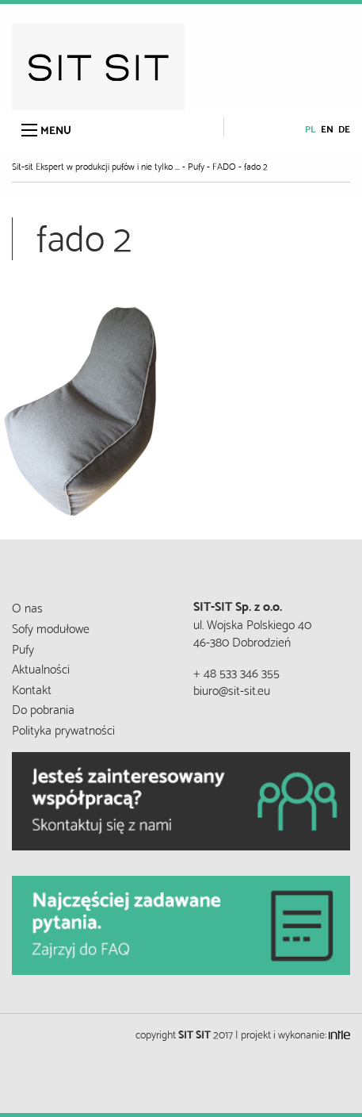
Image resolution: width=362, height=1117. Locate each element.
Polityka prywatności (63, 728)
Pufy (23, 647)
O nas (27, 606)
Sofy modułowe (51, 627)
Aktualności (41, 667)
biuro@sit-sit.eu (231, 689)
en (327, 128)
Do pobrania (43, 708)
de (344, 128)
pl (310, 128)
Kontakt (31, 688)
